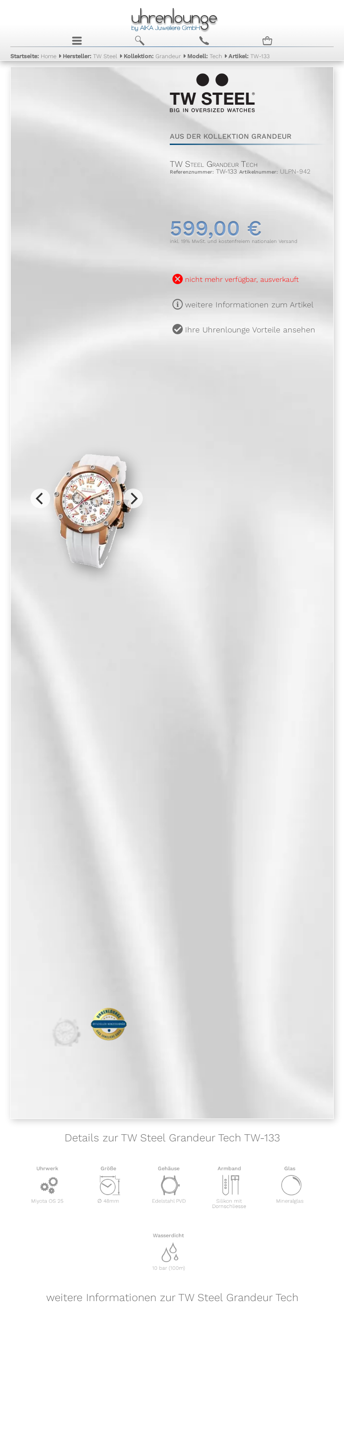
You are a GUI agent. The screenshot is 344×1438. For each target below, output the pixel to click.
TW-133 (249, 55)
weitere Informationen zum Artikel (249, 304)
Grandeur (152, 55)
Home (33, 55)
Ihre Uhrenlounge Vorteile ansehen (250, 329)
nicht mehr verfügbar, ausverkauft (242, 279)
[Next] (133, 498)
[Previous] (40, 498)
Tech (204, 55)
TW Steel (90, 55)
